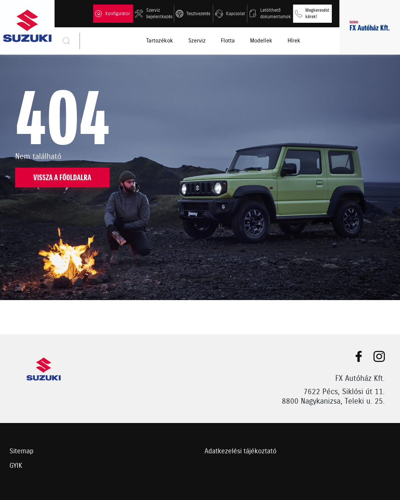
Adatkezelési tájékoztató (241, 451)
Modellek (261, 41)
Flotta (228, 41)
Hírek (294, 41)
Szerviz (197, 41)
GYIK (15, 465)
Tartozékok (159, 41)
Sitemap (21, 451)
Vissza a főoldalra (62, 177)
